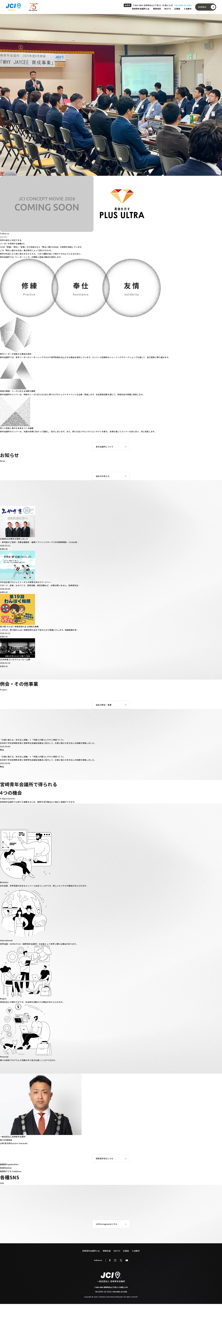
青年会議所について (104, 446)
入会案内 (188, 8)
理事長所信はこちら (104, 1158)
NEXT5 (167, 8)
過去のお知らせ (103, 476)
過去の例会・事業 (103, 704)
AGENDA (202, 7)
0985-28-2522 (105, 1291)
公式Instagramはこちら (106, 1224)
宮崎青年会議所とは (141, 8)
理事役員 (157, 8)
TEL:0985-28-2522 (183, 5)
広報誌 (177, 8)
